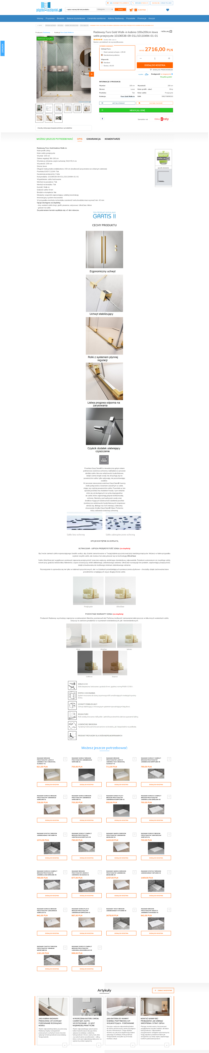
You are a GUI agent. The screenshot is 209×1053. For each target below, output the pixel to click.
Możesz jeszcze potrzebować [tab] (55, 138)
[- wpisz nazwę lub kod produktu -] (80, 9)
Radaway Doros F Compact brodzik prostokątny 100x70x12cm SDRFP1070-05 (116, 828)
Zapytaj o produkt (113, 103)
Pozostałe (130, 18)
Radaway (46, 32)
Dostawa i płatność (151, 103)
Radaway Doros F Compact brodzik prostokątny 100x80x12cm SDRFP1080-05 (151, 759)
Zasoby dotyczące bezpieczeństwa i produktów (55, 127)
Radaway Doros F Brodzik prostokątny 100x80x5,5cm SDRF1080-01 (82, 759)
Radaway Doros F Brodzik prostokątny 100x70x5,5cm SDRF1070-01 (47, 862)
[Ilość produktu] (155, 58)
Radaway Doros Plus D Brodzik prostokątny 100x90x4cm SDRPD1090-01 (115, 896)
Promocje (141, 18)
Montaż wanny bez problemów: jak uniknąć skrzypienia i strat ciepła (152, 998)
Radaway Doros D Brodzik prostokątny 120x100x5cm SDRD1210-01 (81, 896)
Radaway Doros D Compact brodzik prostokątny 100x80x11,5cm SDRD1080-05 (82, 862)
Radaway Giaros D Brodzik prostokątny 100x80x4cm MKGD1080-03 (151, 862)
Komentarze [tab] (112, 138)
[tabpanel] (104, 442)
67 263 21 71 (46, 1037)
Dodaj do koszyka (155, 65)
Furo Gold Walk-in (67, 32)
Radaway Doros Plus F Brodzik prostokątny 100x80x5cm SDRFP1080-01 (115, 794)
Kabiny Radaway (116, 18)
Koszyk (152, 18)
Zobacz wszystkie (163, 968)
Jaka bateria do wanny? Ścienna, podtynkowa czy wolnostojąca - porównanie (120, 998)
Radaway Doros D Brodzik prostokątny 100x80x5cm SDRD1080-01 (81, 794)
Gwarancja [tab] (93, 138)
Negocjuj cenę (123, 110)
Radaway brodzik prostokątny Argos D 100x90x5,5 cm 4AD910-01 (115, 862)
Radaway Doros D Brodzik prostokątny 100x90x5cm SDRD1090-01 (46, 794)
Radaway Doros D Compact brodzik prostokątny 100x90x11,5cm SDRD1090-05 (151, 794)
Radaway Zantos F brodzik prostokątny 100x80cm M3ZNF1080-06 (82, 929)
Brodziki (60, 18)
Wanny (40, 18)
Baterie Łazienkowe (76, 18)
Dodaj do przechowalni (161, 70)
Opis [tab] (79, 138)
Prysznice (50, 18)
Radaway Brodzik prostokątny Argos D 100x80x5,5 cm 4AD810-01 (45, 929)
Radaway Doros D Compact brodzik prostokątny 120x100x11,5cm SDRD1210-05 (116, 929)
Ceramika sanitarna (96, 18)
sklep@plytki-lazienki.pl (82, 1037)
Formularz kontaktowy (50, 1044)
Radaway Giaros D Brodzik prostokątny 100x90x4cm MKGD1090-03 (151, 828)
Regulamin (108, 1049)
